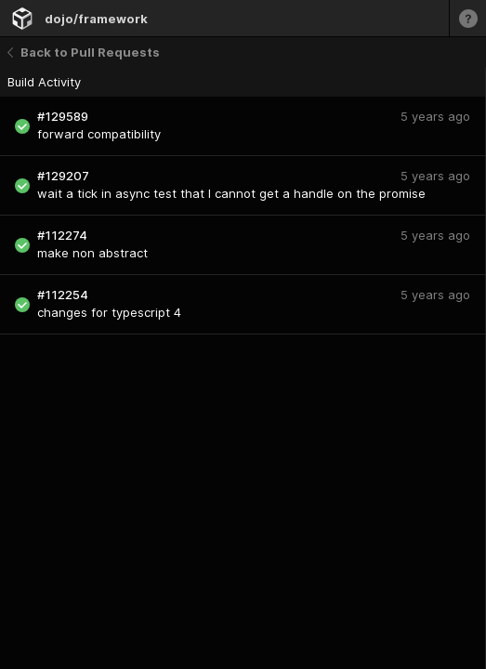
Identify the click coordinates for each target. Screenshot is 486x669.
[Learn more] (467, 18)
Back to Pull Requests (83, 52)
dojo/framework (96, 18)
